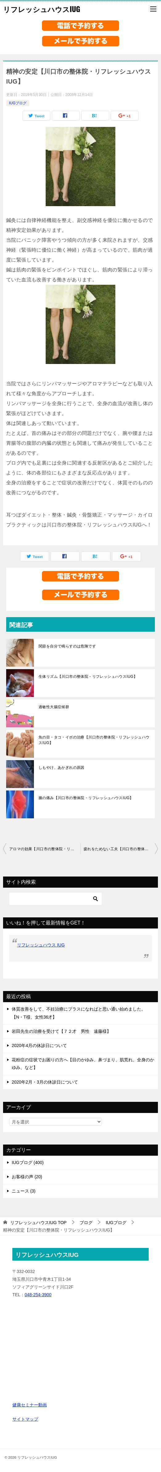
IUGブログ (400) (27, 1162)
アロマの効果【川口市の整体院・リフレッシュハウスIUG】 (44, 849)
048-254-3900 (38, 1294)
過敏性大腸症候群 (54, 707)
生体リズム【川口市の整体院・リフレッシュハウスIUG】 (88, 676)
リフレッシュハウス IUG (41, 944)
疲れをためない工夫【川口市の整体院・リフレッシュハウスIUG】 (121, 849)
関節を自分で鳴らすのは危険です (67, 646)
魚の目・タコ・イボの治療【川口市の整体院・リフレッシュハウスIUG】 (94, 740)
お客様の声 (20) (27, 1176)
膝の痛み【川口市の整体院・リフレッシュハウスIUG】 (86, 798)
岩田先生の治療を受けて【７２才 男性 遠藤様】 (61, 1031)
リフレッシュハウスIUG (41, 9)
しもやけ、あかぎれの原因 (62, 767)
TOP (38, 1222)
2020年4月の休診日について (39, 1045)
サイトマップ (25, 1419)
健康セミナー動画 (29, 1404)
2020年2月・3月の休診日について (45, 1082)
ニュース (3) (23, 1190)
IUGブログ (18, 103)
